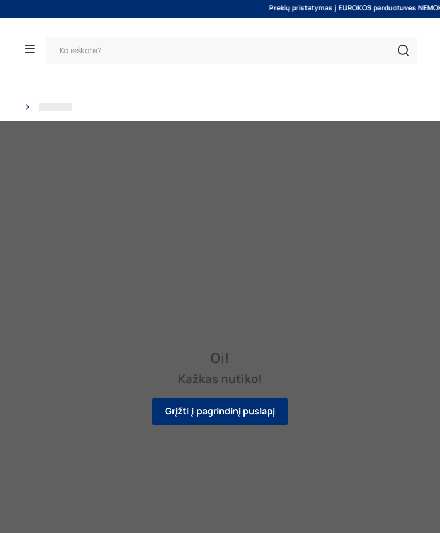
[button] (403, 50)
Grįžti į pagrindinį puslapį (220, 411)
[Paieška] (231, 50)
